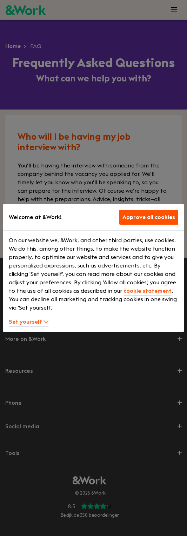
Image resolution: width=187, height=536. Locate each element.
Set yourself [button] (28, 322)
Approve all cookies (148, 217)
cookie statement (147, 291)
